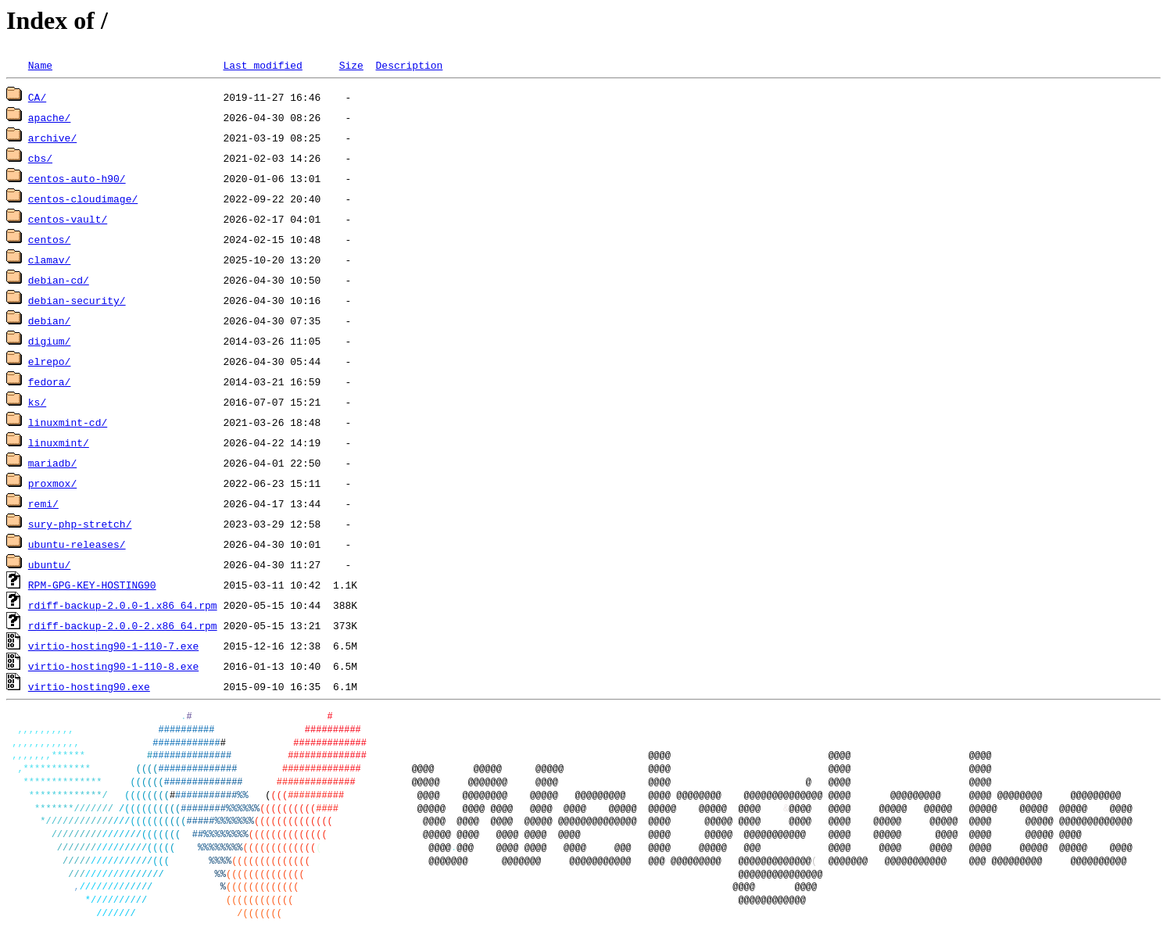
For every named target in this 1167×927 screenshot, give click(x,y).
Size (351, 65)
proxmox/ (52, 483)
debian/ (49, 320)
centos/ (49, 239)
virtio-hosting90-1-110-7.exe (113, 646)
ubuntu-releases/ (77, 544)
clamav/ (49, 259)
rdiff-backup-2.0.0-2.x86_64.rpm (122, 625)
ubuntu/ (49, 564)
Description (408, 65)
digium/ (49, 341)
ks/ (37, 402)
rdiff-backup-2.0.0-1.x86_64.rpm (122, 605)
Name (40, 65)
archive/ (52, 138)
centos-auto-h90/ (77, 178)
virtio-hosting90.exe (89, 686)
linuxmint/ (58, 442)
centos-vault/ (67, 219)
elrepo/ (49, 361)
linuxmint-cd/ (67, 422)
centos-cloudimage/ (83, 198)
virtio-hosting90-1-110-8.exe (113, 666)
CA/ (37, 97)
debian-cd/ (58, 280)
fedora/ (49, 381)
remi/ (43, 503)
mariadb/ (52, 463)
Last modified (262, 65)
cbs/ (40, 158)
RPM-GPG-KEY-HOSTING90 (92, 585)
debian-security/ (77, 300)
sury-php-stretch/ (80, 524)
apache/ (49, 117)
